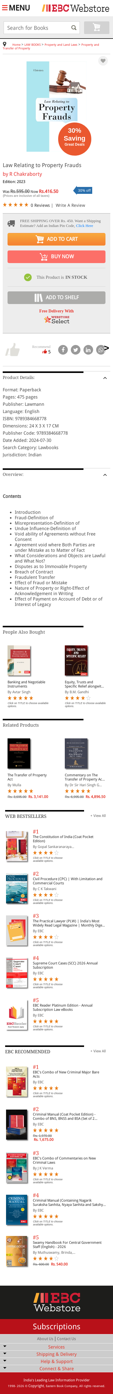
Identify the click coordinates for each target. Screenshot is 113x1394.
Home (16, 44)
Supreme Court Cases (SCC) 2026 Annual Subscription (65, 965)
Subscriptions (56, 1326)
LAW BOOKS (32, 44)
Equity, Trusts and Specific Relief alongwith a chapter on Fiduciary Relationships (84, 684)
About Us (45, 1339)
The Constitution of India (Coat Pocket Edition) (63, 839)
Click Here (84, 225)
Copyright (36, 1386)
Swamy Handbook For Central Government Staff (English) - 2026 (67, 1244)
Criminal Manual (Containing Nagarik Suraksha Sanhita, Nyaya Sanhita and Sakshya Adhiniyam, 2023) (69, 1202)
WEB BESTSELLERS (25, 816)
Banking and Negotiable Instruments (26, 684)
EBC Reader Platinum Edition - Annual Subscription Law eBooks (63, 1007)
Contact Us (66, 1339)
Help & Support (57, 1361)
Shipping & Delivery (56, 1354)
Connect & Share (56, 1368)
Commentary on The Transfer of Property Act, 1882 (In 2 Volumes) (84, 777)
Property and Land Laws (61, 44)
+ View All (98, 816)
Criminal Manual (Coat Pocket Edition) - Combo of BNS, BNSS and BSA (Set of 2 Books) (64, 1116)
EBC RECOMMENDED (27, 1051)
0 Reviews (40, 205)
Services (56, 1347)
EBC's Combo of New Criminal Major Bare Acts (66, 1074)
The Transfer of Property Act (27, 777)
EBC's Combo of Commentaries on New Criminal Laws (64, 1160)
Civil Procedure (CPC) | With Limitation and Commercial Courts (67, 881)
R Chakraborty (25, 174)
